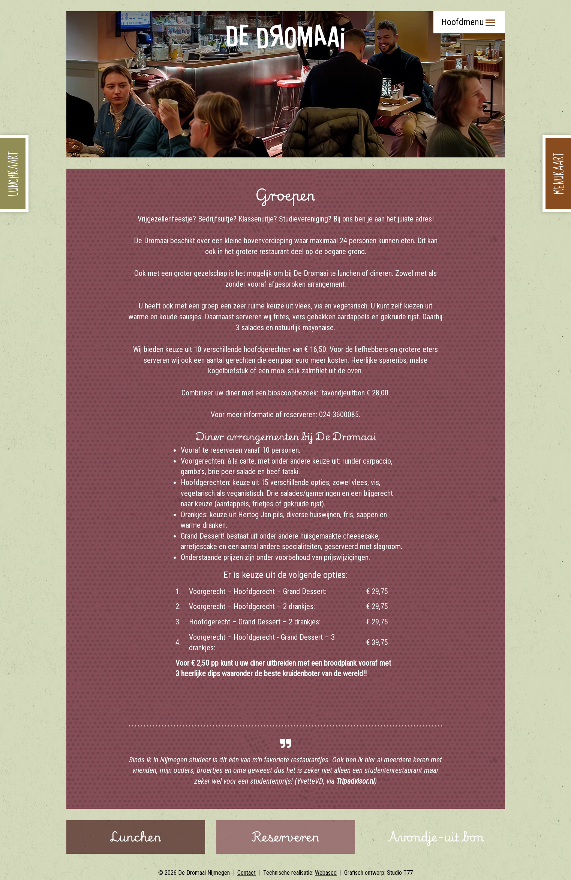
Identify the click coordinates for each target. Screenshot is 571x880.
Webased (326, 872)
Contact (246, 872)
